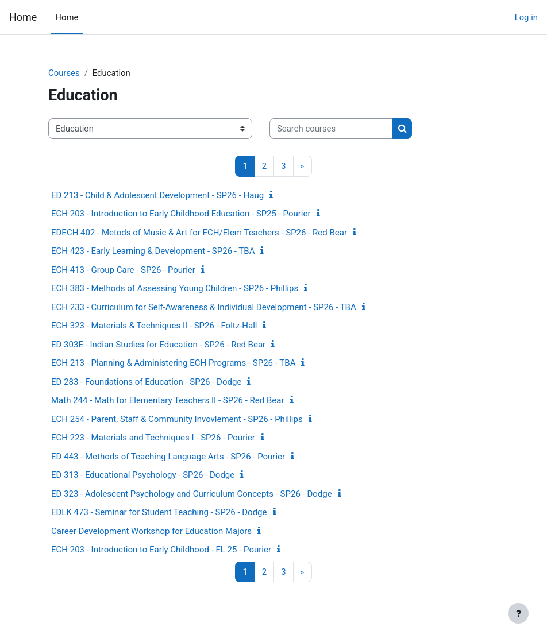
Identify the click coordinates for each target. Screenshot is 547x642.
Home (23, 17)
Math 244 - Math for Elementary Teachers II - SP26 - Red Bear (167, 400)
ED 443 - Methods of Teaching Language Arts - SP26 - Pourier (168, 456)
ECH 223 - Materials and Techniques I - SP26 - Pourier (153, 437)
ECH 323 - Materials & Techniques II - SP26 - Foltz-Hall (154, 325)
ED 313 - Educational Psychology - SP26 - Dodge (142, 475)
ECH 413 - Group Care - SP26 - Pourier (123, 270)
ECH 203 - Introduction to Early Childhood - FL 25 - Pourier (161, 549)
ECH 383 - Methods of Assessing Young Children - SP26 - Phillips (174, 288)
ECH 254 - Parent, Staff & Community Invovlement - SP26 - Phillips (177, 419)
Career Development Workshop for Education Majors (151, 531)
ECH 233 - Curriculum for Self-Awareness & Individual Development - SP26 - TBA (203, 307)
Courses (64, 73)
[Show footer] (518, 613)
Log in (526, 17)
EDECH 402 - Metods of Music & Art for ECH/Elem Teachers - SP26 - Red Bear (199, 232)
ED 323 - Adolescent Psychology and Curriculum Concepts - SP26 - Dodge (191, 494)
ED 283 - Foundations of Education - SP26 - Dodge (146, 382)
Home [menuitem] (66, 17)
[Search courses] (331, 128)
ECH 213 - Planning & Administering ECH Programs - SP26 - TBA (173, 363)
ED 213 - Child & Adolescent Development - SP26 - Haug (157, 195)
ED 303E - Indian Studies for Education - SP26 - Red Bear (158, 344)
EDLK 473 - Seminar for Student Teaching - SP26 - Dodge (159, 512)
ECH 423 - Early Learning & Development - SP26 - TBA (153, 251)
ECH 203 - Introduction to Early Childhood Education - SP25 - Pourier (181, 213)
